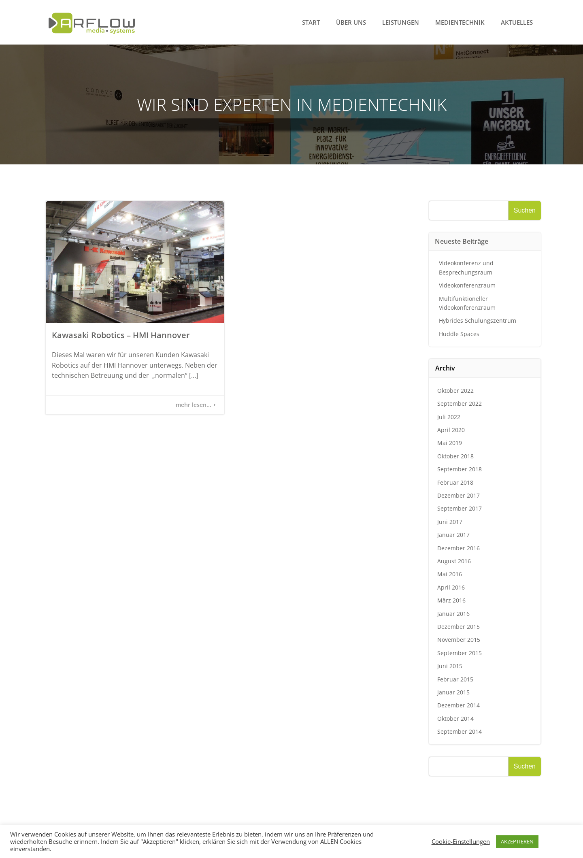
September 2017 (459, 508)
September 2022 (459, 403)
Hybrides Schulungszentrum (477, 320)
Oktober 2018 (455, 456)
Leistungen (400, 22)
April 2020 (451, 430)
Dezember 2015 (458, 626)
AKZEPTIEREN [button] (517, 841)
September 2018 (459, 469)
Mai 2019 (449, 443)
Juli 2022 (448, 417)
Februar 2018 (455, 482)
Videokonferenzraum (467, 285)
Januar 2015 (453, 692)
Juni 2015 (449, 666)
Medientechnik (460, 22)
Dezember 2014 (458, 705)
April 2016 (451, 587)
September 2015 (459, 653)
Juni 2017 (449, 522)
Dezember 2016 (458, 548)
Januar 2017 (453, 535)
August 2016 (454, 561)
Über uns (351, 22)
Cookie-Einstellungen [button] (461, 841)
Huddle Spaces (459, 334)
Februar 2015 (455, 679)
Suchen (525, 210)
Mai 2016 (449, 574)
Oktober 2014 (455, 718)
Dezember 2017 (458, 495)
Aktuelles (517, 22)
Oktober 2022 (455, 390)
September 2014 (459, 731)
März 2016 (451, 600)
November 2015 (458, 639)
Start (311, 22)
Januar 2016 (453, 613)
